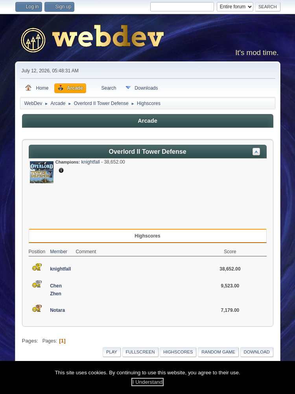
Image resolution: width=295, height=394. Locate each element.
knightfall (90, 162)
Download (257, 352)
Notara (57, 310)
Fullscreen (140, 352)
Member (58, 251)
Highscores (178, 352)
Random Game (218, 352)
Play (111, 352)
